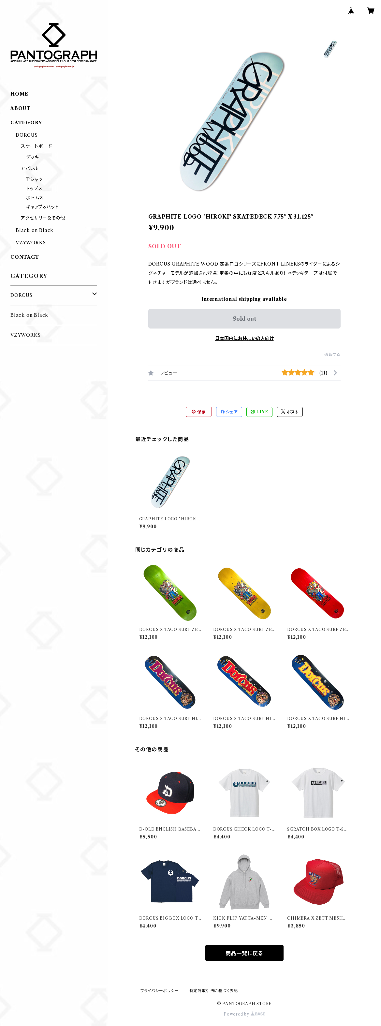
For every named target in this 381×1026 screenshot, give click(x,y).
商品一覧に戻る (244, 953)
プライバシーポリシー (159, 990)
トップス (34, 188)
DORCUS (27, 135)
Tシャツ (34, 179)
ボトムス (35, 198)
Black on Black (34, 230)
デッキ (32, 157)
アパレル (29, 168)
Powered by (244, 1014)
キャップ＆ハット (42, 207)
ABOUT (20, 108)
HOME (19, 94)
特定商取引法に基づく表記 (213, 990)
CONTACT (24, 257)
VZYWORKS (31, 243)
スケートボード (36, 146)
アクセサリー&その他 (43, 218)
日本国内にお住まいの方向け (244, 338)
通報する (332, 354)
